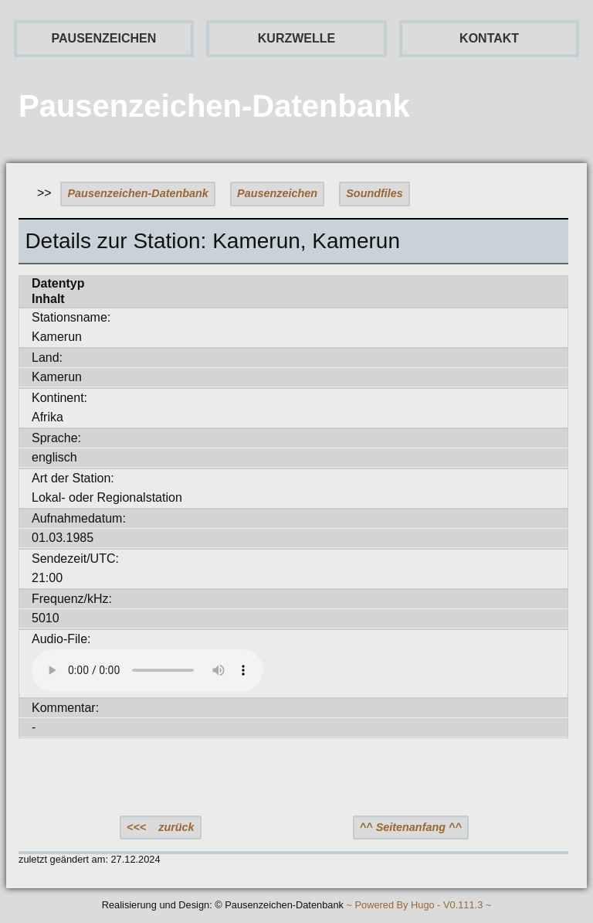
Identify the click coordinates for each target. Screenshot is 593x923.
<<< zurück (161, 827)
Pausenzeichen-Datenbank (138, 193)
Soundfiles (374, 193)
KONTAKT (489, 38)
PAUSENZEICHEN (104, 38)
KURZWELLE (296, 38)
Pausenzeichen (277, 193)
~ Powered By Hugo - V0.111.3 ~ (418, 906)
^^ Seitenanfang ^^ (411, 827)
